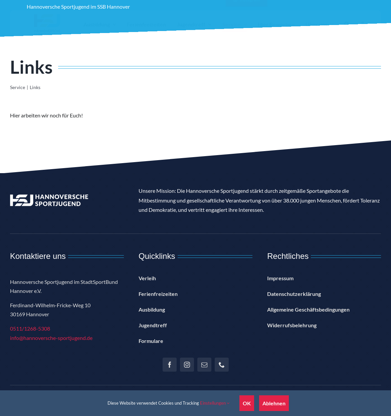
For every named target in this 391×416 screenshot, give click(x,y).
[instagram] (187, 365)
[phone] (222, 365)
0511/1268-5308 (30, 328)
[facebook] (170, 365)
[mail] (204, 365)
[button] (346, 30)
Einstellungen (214, 403)
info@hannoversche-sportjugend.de (51, 338)
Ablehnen (273, 403)
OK (247, 403)
